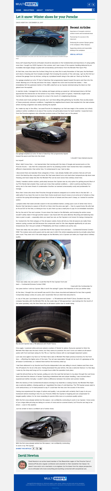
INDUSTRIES (29, 10)
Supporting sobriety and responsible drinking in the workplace (81, 49)
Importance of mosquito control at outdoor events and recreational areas (81, 32)
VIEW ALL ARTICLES (76, 54)
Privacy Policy (55, 488)
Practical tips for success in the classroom (79, 38)
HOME (18, 10)
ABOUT (40, 10)
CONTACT (49, 10)
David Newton (22, 22)
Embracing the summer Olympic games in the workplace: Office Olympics (81, 43)
